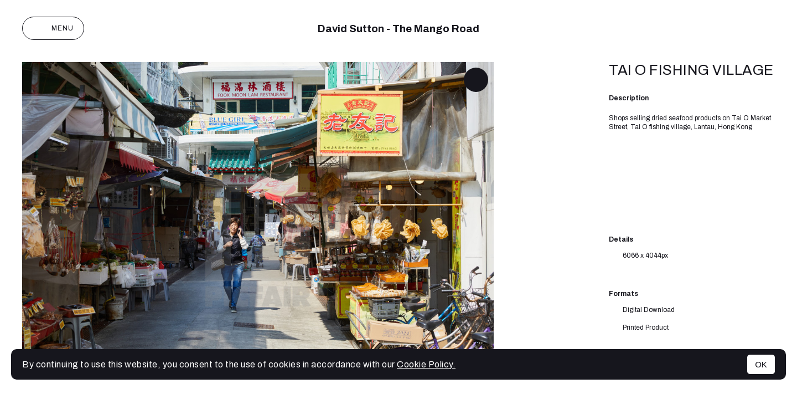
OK (761, 364)
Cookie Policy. (426, 364)
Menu (53, 28)
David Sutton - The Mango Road (398, 28)
